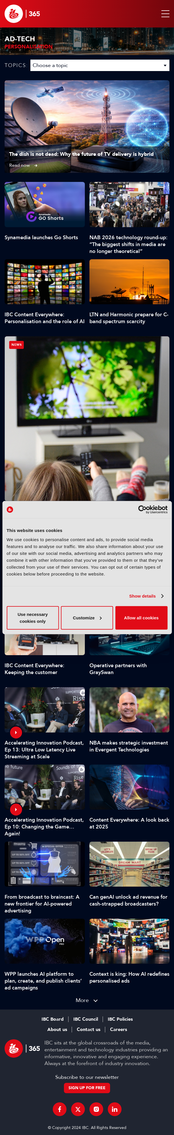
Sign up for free (87, 1088)
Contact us (88, 1029)
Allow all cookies (141, 617)
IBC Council (85, 1019)
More (82, 1000)
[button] (164, 13)
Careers (118, 1029)
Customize (87, 617)
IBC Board (53, 1019)
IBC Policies (120, 1019)
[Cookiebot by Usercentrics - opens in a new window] (142, 509)
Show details (142, 596)
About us (57, 1029)
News (16, 345)
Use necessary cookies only (32, 617)
